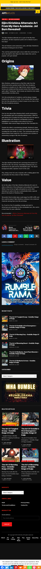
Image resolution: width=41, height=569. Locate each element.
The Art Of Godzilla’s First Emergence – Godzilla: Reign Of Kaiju (22, 326)
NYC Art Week (18, 539)
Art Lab (8, 538)
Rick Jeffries (8, 442)
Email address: (6, 515)
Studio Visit (28, 538)
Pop (23, 537)
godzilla (11, 425)
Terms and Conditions (8, 505)
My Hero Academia (14, 19)
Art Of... (4, 19)
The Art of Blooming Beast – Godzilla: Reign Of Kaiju (24, 344)
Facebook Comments (7, 244)
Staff (3, 502)
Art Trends (13, 538)
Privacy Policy (25, 502)
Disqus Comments (19, 244)
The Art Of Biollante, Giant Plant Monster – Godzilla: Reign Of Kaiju (24, 353)
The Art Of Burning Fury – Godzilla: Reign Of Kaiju (24, 335)
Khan (6, 33)
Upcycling (35, 537)
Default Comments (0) (30, 244)
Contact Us (24, 505)
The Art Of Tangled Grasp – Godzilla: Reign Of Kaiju (24, 318)
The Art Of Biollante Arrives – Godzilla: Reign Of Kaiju (22, 361)
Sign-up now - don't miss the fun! (21, 2)
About (3, 537)
